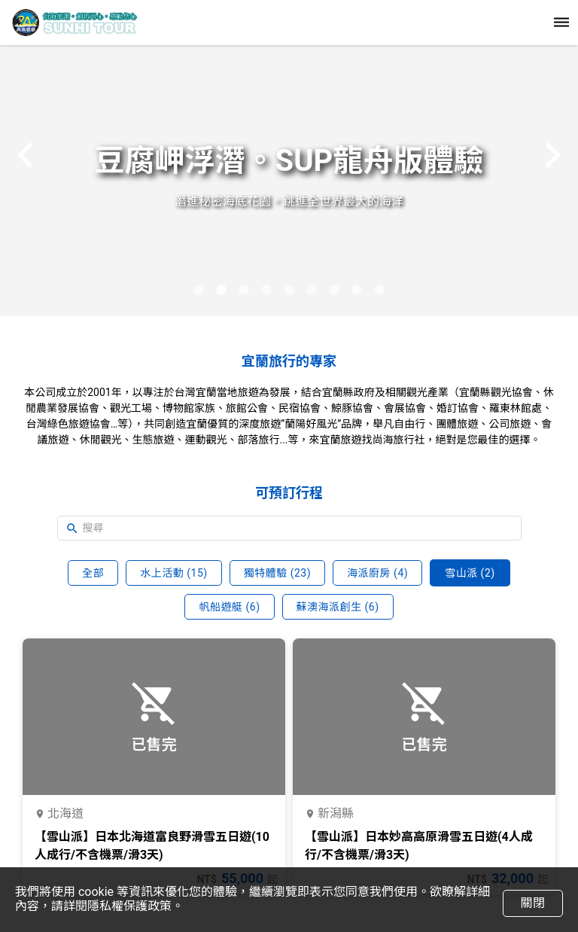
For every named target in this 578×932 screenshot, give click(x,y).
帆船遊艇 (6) (229, 607)
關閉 (532, 903)
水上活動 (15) (173, 573)
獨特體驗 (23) (277, 573)
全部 (93, 573)
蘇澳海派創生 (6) (338, 607)
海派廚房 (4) (377, 573)
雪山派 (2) (470, 573)
